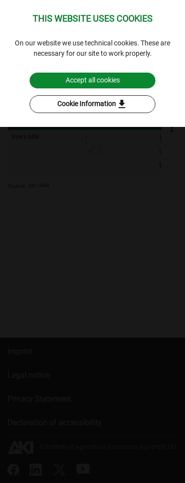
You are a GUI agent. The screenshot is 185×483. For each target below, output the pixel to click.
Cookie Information (92, 104)
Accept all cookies (93, 80)
